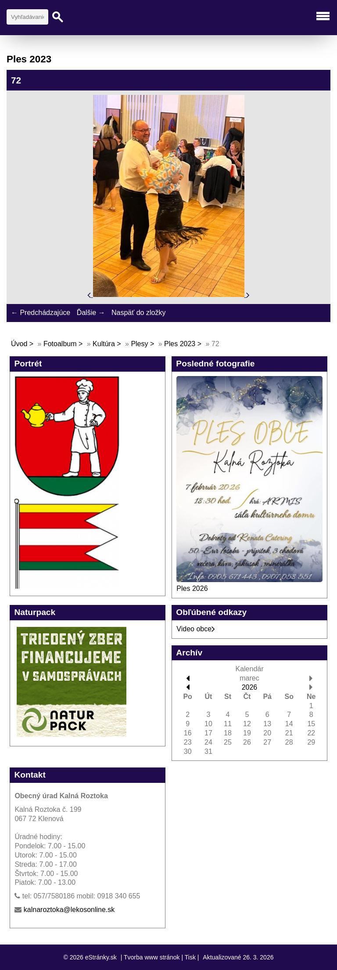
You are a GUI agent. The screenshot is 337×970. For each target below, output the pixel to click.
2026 (250, 687)
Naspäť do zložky (138, 312)
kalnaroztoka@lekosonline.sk (69, 909)
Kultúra (104, 343)
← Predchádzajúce (40, 312)
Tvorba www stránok (152, 957)
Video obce (195, 629)
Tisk (190, 957)
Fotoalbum (60, 343)
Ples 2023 (179, 343)
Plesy (139, 343)
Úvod (19, 343)
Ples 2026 (192, 588)
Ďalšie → (91, 312)
